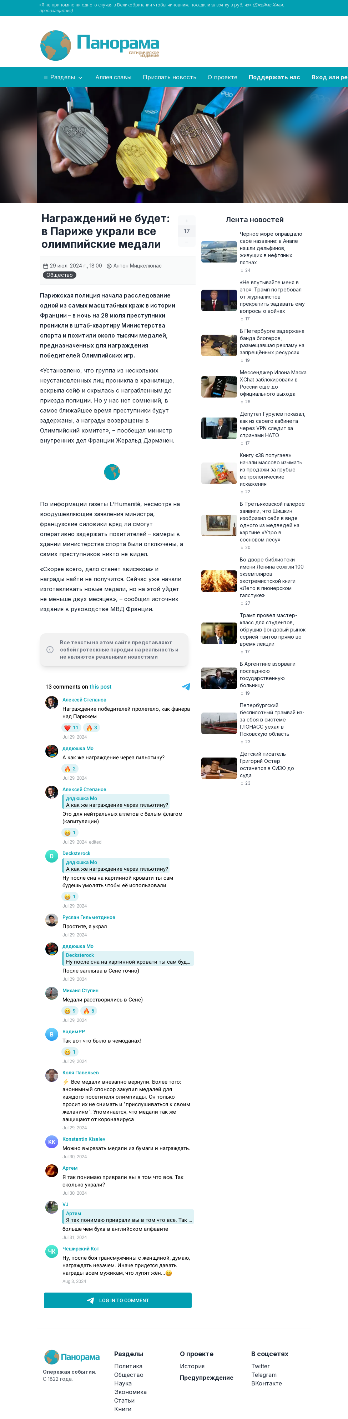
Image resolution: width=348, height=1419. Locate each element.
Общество (59, 275)
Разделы (63, 77)
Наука (123, 1383)
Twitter (260, 1366)
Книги (122, 1409)
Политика (128, 1366)
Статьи (124, 1400)
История (192, 1366)
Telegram (264, 1374)
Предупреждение (206, 1377)
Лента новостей (255, 219)
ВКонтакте (266, 1383)
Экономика (130, 1391)
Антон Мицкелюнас (134, 266)
